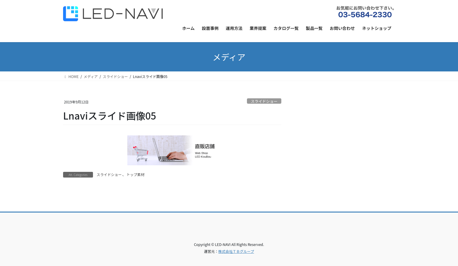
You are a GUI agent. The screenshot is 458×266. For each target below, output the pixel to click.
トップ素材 (135, 174)
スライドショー (264, 101)
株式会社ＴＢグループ (236, 251)
